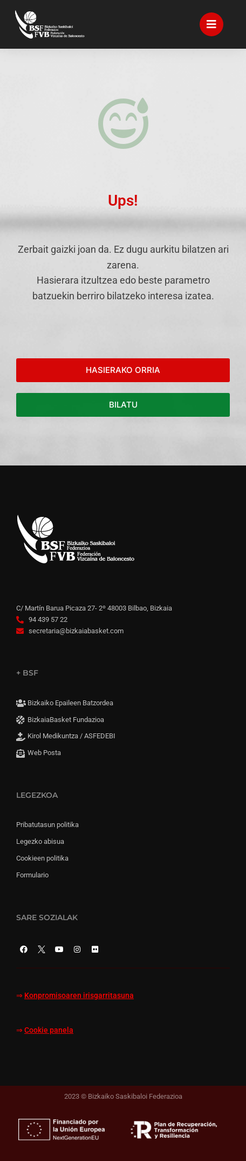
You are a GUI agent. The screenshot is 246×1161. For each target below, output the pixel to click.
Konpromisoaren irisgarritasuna (79, 995)
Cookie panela (48, 1030)
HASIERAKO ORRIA (123, 370)
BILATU (123, 404)
